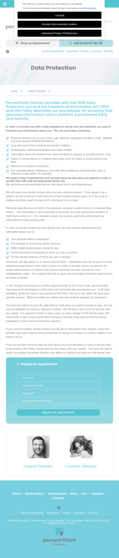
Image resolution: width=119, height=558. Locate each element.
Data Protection (38, 520)
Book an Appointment (33, 43)
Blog (74, 493)
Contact (58, 498)
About (16, 493)
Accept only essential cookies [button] (59, 24)
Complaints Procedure (18, 520)
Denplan (97, 493)
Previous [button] (15, 453)
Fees (84, 493)
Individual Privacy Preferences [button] (60, 33)
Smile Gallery (34, 493)
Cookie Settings (56, 520)
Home (14, 91)
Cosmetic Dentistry (81, 466)
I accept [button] (59, 15)
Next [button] (104, 453)
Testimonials (57, 493)
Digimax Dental (67, 523)
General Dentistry (38, 466)
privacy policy (89, 8)
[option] (38, 454)
